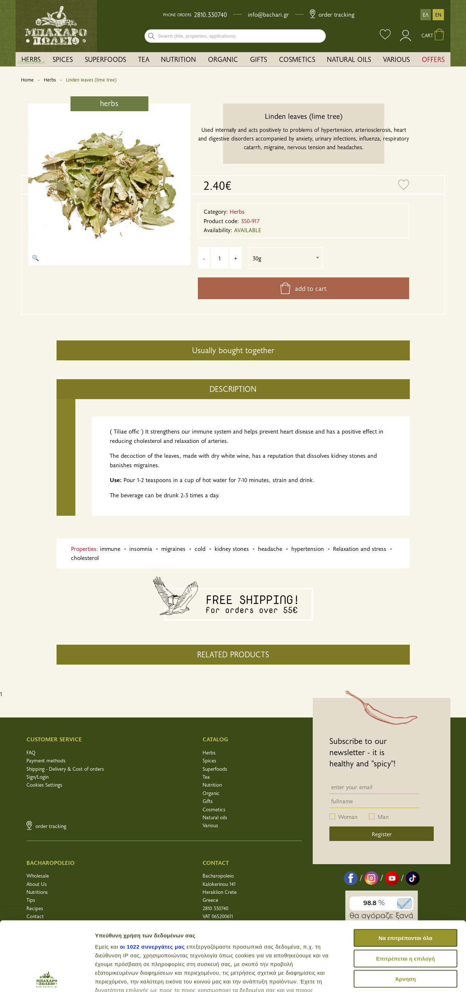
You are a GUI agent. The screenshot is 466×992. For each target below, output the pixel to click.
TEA (143, 59)
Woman (348, 816)
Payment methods (46, 760)
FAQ (31, 752)
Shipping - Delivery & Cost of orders (65, 768)
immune (110, 548)
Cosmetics (214, 809)
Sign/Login (37, 776)
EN (438, 14)
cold (200, 548)
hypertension (307, 548)
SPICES (63, 59)
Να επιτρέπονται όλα (406, 869)
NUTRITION (178, 59)
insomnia (140, 548)
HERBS (31, 59)
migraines (173, 548)
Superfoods (215, 768)
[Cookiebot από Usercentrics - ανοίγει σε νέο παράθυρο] (47, 977)
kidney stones (232, 548)
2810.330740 (210, 14)
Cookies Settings (44, 784)
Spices (209, 760)
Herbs (50, 79)
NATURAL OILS (349, 59)
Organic (211, 793)
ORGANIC (223, 59)
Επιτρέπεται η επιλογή (405, 889)
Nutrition (212, 784)
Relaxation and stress (359, 548)
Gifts (208, 801)
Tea (206, 776)
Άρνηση (405, 910)
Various (210, 825)
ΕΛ (425, 14)
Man (383, 816)
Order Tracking (332, 14)
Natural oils (215, 817)
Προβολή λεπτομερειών (126, 978)
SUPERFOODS (105, 59)
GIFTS (258, 59)
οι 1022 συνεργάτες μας (152, 878)
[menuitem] (31, 59)
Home (27, 79)
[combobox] (235, 36)
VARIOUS (396, 59)
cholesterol (85, 557)
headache (270, 548)
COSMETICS (297, 59)
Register (382, 834)
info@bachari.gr (268, 14)
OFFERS (433, 59)
